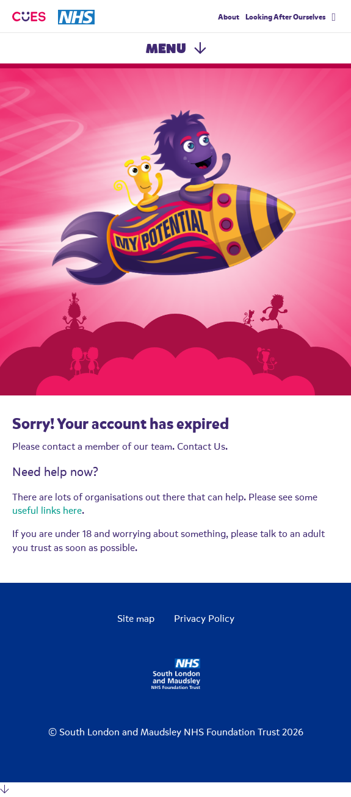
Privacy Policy (204, 619)
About (228, 17)
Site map (135, 619)
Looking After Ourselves (285, 17)
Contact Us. (202, 447)
